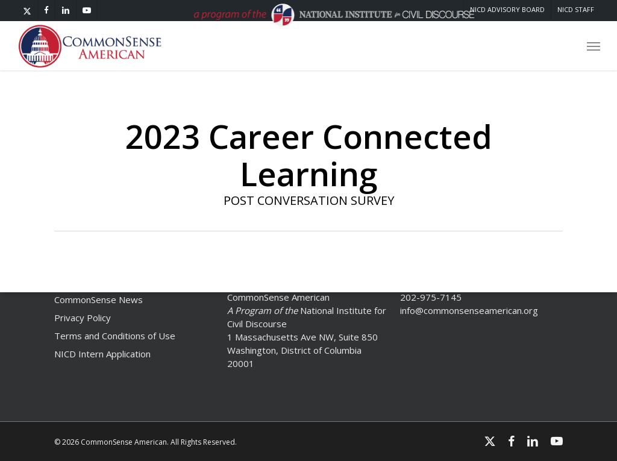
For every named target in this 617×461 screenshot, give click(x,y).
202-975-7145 (431, 297)
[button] (593, 48)
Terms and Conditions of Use (114, 336)
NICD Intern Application (102, 354)
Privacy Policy (82, 318)
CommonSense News (98, 299)
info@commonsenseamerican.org (469, 310)
